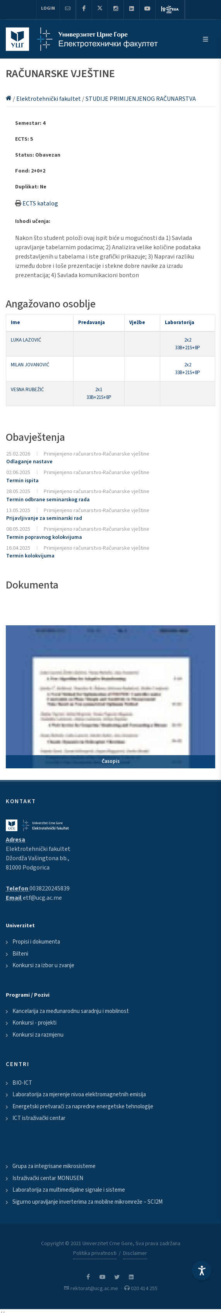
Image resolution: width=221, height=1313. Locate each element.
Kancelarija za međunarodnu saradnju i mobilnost (70, 1011)
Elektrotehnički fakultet (49, 99)
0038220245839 (49, 888)
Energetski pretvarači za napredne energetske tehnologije (82, 1107)
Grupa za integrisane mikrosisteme (54, 1166)
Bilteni (20, 954)
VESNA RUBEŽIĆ (27, 389)
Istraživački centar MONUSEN (47, 1178)
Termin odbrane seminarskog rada (48, 500)
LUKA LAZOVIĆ (26, 339)
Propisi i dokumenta (36, 942)
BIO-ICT (22, 1083)
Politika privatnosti (94, 1253)
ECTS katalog (40, 203)
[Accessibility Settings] (201, 1270)
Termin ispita (22, 481)
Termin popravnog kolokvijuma (44, 537)
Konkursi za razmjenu (37, 1035)
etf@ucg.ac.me (42, 898)
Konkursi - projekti (34, 1023)
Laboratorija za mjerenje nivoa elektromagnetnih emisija (79, 1094)
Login (48, 8)
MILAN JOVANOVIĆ (30, 364)
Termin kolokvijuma (30, 556)
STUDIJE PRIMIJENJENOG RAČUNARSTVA (141, 99)
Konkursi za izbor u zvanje (43, 965)
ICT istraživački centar (38, 1118)
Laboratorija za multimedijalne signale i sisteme (68, 1190)
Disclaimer (135, 1253)
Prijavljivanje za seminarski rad (44, 518)
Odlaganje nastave (29, 462)
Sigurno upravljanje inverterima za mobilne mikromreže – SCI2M (87, 1202)
